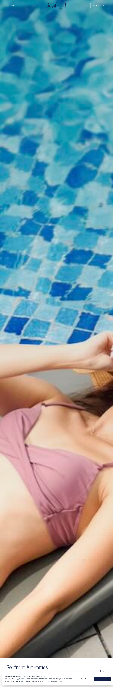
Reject (83, 679)
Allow (102, 679)
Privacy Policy (24, 681)
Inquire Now (98, 6)
